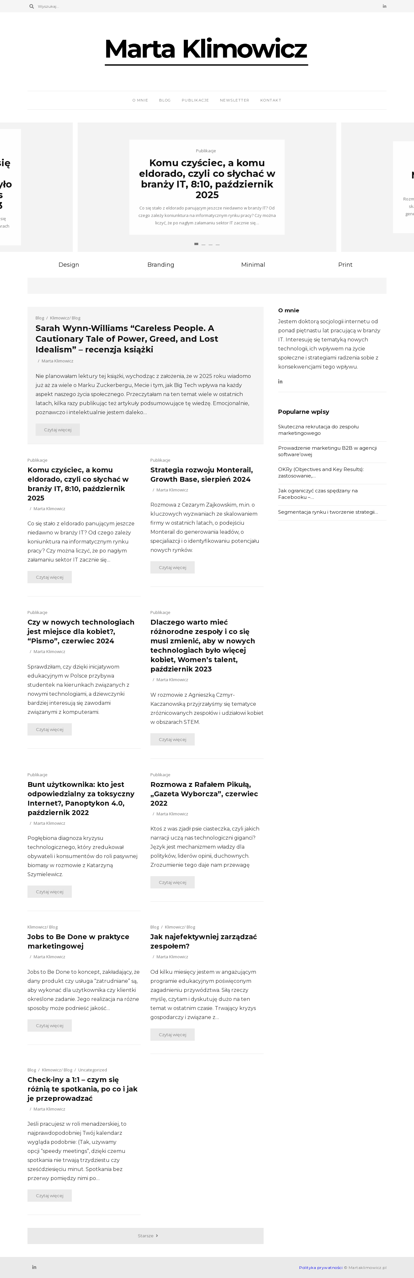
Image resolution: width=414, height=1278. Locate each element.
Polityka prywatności (321, 1267)
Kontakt (271, 100)
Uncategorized (92, 1070)
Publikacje (195, 100)
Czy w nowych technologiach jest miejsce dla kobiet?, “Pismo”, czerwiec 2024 (81, 631)
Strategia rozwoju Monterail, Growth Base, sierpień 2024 (201, 474)
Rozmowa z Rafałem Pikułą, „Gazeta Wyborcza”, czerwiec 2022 (204, 793)
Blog (165, 100)
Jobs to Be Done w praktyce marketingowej (78, 941)
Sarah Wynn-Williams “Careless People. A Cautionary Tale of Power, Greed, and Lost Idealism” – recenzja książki (127, 338)
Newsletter (235, 100)
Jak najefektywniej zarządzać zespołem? (203, 941)
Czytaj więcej (57, 429)
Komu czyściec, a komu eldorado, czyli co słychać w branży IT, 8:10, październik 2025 (207, 178)
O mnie (140, 100)
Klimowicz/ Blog (65, 318)
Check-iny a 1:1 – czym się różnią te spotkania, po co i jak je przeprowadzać (82, 1089)
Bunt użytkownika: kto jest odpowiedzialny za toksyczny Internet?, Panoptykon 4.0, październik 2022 (81, 798)
